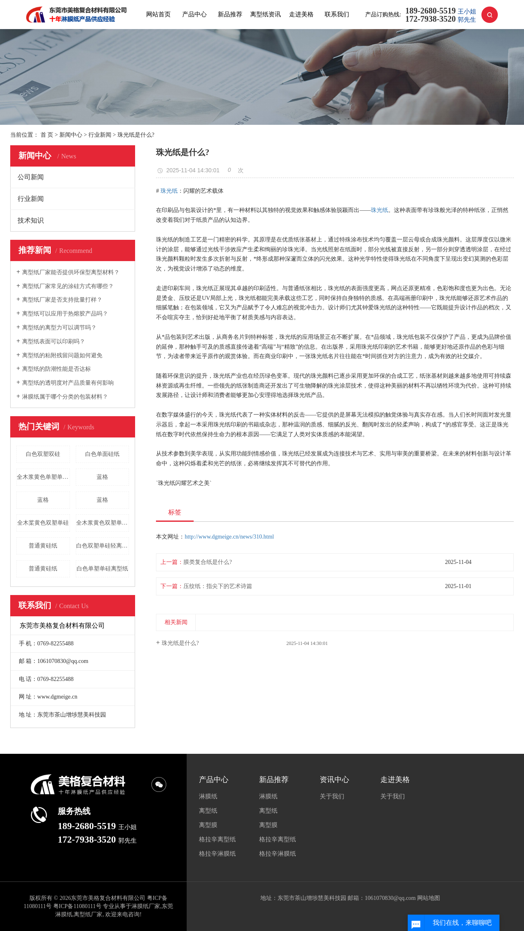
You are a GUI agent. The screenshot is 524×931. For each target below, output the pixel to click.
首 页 (47, 135)
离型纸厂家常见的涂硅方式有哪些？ (68, 286)
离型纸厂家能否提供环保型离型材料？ (71, 272)
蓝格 (102, 477)
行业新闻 (99, 135)
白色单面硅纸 (102, 454)
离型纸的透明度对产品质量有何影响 (68, 383)
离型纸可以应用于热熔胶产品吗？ (65, 314)
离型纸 (208, 810)
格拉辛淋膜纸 (217, 853)
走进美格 (301, 14)
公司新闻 (31, 177)
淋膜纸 (208, 796)
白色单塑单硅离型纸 (102, 569)
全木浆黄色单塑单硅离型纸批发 (43, 477)
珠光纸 (169, 191)
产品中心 (194, 14)
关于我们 (332, 796)
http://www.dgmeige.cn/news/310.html (229, 537)
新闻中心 (70, 135)
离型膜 (208, 825)
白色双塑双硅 (43, 454)
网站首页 (158, 14)
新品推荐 (230, 14)
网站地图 (428, 898)
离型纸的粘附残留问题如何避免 (62, 355)
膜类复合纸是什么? (207, 562)
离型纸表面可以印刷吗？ (53, 341)
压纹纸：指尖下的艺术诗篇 (217, 586)
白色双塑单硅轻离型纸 (102, 546)
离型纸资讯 (265, 14)
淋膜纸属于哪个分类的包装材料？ (65, 397)
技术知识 (31, 220)
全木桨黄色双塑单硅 (43, 523)
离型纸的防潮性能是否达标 (56, 369)
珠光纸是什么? (180, 643)
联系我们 (337, 14)
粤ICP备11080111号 (77, 906)
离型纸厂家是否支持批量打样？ (62, 300)
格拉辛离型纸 (217, 839)
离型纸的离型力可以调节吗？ (59, 328)
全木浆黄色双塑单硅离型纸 (102, 523)
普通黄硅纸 (43, 546)
